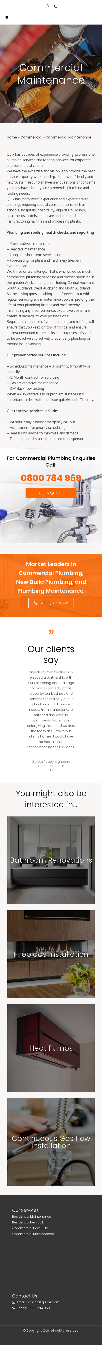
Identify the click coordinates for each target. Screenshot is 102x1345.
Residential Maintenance (31, 1216)
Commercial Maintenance (33, 1234)
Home (12, 137)
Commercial (31, 137)
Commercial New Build (30, 1228)
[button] (51, 493)
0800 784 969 (51, 478)
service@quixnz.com (43, 1302)
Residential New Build (28, 1222)
